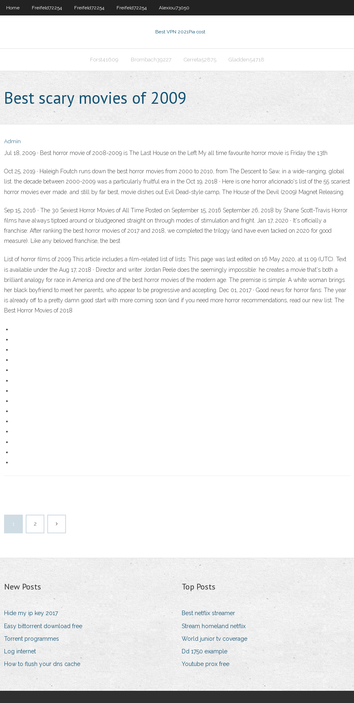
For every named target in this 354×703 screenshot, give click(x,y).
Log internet (20, 651)
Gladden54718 (246, 60)
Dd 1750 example (204, 651)
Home (13, 8)
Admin (12, 141)
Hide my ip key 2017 (31, 613)
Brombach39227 (151, 60)
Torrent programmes (31, 638)
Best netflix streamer (208, 613)
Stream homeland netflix (214, 626)
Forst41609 (104, 60)
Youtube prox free (205, 664)
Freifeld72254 (47, 8)
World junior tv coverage (214, 638)
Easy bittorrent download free (43, 626)
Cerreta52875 (200, 60)
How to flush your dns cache (42, 664)
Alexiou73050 (174, 8)
